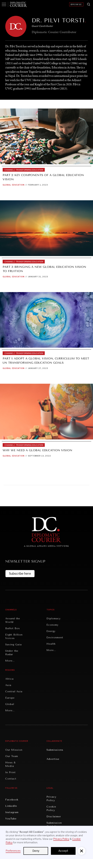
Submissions (54, 749)
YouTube (11, 818)
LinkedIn (11, 805)
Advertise (52, 759)
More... (10, 660)
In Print (10, 772)
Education (18, 185)
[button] (81, 851)
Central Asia (13, 691)
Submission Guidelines (54, 824)
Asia (8, 685)
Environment (54, 637)
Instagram (11, 812)
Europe (10, 697)
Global (7, 185)
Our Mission (13, 749)
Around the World (12, 620)
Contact (10, 778)
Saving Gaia (13, 644)
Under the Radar (11, 652)
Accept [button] (63, 850)
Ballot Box (12, 628)
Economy (52, 624)
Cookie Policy (51, 808)
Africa (9, 678)
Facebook (11, 799)
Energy (50, 631)
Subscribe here (20, 573)
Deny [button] (35, 850)
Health (50, 643)
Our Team (11, 756)
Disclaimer (53, 816)
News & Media (10, 764)
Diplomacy (53, 618)
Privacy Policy (51, 798)
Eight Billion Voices (14, 636)
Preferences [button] (13, 850)
